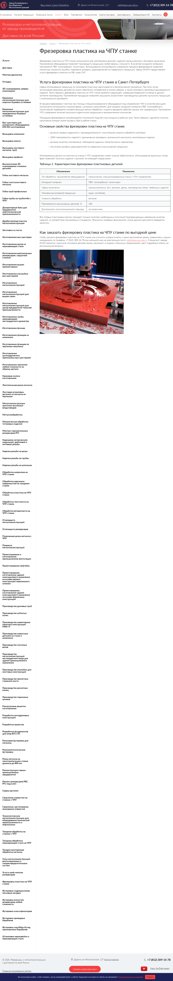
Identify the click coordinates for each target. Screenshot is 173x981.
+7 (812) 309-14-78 (161, 5)
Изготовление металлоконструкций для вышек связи (15, 294)
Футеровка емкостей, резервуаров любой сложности (13, 902)
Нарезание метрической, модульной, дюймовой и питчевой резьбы (15, 442)
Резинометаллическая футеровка (13, 751)
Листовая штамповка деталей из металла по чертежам (14, 394)
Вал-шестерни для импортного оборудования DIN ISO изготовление (15, 124)
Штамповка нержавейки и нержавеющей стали (15, 937)
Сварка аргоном (10, 791)
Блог (66, 14)
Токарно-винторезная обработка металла (13, 851)
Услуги (53, 43)
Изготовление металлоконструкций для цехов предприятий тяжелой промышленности (17, 306)
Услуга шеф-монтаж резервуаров (12, 873)
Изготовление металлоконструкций (13, 284)
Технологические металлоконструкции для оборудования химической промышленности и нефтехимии (16, 820)
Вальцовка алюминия (13, 134)
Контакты (157, 14)
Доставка (7, 68)
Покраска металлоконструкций (13, 546)
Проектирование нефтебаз (16, 566)
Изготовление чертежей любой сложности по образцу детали (14, 366)
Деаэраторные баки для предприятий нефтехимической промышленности (14, 210)
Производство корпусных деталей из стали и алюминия (15, 635)
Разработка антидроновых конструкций (15, 716)
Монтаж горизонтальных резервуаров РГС (15, 432)
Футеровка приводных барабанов (13, 919)
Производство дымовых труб (17, 606)
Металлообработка (12, 415)
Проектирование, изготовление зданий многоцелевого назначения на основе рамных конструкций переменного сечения (16, 578)
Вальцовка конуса (11, 141)
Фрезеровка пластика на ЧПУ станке (17, 882)
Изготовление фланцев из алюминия (15, 336)
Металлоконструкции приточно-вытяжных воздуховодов (13, 405)
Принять (150, 977)
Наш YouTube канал (159, 968)
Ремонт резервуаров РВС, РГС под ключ (15, 782)
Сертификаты (124, 14)
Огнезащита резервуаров (15, 529)
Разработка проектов (13, 724)
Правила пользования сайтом (16, 971)
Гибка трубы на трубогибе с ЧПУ (16, 199)
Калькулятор (91, 14)
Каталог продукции (24, 14)
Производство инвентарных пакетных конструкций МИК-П (16, 624)
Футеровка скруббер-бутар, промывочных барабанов (16, 928)
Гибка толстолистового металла (14, 183)
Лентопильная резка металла (17, 385)
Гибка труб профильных (14, 191)
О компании (6, 14)
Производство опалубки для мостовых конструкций (16, 671)
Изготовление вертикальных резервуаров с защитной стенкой (17, 255)
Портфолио (76, 14)
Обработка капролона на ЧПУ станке (15, 473)
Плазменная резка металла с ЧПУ (16, 537)
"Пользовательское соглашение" (130, 977)
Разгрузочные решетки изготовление (14, 707)
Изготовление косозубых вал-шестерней (15, 275)
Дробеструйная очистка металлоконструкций (14, 222)
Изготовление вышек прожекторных (13, 265)
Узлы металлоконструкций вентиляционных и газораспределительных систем (16, 862)
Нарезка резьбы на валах (15, 451)
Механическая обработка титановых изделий (15, 422)
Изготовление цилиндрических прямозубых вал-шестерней (16, 355)
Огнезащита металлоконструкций (13, 521)
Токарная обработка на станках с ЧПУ (13, 832)
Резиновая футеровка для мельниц (15, 741)
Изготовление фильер (13, 328)
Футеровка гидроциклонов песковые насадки (16, 892)
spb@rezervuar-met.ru (137, 240)
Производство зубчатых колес (14, 614)
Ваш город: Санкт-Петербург (55, 5)
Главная (43, 43)
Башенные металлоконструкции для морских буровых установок (16, 100)
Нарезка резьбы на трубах (15, 458)
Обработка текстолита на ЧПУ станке (15, 503)
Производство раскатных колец (15, 689)
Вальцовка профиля (12, 157)
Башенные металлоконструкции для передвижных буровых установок (15, 112)
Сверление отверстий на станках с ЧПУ (14, 798)
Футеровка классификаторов (17, 911)
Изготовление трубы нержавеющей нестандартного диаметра (15, 319)
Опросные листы (44, 14)
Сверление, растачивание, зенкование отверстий (15, 808)
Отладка (6, 82)
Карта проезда (111, 959)
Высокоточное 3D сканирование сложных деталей (14, 166)
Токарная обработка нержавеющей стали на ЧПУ (16, 842)
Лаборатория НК (141, 14)
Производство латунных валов (14, 646)
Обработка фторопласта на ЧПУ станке (16, 512)
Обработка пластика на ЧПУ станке (16, 493)
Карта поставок (107, 14)
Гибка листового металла (15, 175)
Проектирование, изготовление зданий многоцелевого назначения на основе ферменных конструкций (16, 594)
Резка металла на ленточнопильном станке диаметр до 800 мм (15, 761)
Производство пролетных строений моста (15, 680)
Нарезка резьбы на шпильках (17, 465)
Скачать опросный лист (85, 969)
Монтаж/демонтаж (12, 75)
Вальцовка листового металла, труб (13, 149)
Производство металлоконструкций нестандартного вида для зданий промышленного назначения (15, 658)
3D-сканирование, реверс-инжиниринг (15, 90)
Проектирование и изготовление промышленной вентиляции (16, 556)
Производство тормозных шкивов (15, 698)
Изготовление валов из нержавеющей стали (14, 245)
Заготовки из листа (12, 230)
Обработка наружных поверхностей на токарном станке (15, 483)
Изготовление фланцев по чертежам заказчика (15, 345)
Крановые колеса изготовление (11, 377)
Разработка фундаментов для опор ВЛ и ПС (15, 732)
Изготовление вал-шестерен (17, 237)
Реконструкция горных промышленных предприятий (14, 772)
